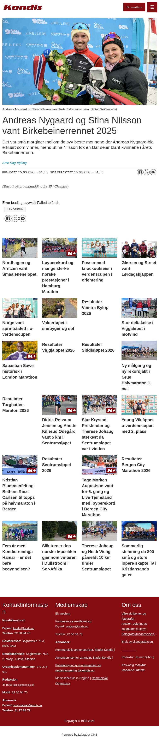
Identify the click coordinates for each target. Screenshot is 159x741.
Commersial (100, 678)
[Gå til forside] (23, 7)
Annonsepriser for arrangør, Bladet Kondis (83, 657)
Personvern (129, 649)
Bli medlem (134, 7)
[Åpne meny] (152, 7)
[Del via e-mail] (153, 172)
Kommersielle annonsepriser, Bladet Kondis (84, 649)
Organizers (62, 683)
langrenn (15, 209)
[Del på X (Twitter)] (146, 172)
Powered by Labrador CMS (79, 734)
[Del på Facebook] (140, 172)
